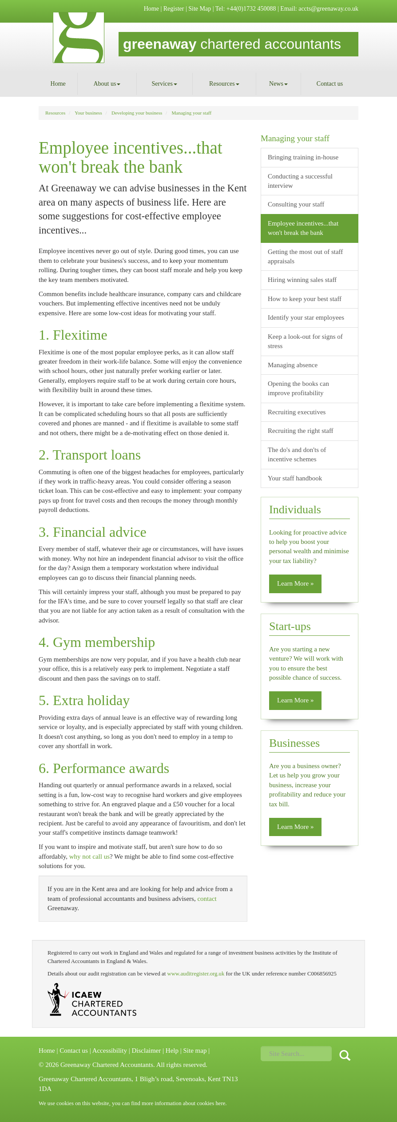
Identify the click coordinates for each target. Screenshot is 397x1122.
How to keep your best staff (304, 298)
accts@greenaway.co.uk (328, 8)
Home (151, 8)
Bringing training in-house (303, 157)
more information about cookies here (183, 1103)
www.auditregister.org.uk (195, 974)
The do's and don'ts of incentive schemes (297, 454)
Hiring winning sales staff (302, 279)
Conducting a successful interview (300, 181)
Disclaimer (146, 1050)
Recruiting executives (297, 412)
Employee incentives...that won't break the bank (303, 228)
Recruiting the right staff (300, 430)
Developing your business (136, 112)
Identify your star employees (306, 317)
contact (206, 898)
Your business (88, 112)
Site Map (199, 8)
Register (173, 8)
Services (164, 83)
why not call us (89, 856)
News (278, 83)
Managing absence (293, 365)
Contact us (330, 83)
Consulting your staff (296, 204)
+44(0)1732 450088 (251, 8)
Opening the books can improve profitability (298, 388)
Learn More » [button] (295, 583)
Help (172, 1050)
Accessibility (109, 1050)
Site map (194, 1050)
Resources (224, 83)
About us (106, 83)
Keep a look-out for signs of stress (305, 341)
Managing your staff (192, 112)
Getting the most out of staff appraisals (305, 256)
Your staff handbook (295, 478)
